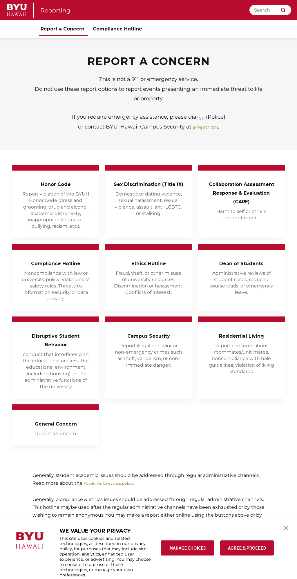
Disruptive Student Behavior (55, 348)
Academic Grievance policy (115, 492)
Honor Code (56, 183)
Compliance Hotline (56, 267)
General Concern (55, 432)
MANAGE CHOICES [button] (187, 548)
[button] (287, 529)
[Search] (270, 10)
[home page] (17, 10)
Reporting (57, 10)
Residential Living (241, 344)
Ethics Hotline (149, 263)
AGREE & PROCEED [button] (247, 548)
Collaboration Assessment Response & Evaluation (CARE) (241, 196)
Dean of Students (241, 263)
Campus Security (148, 344)
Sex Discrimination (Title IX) (148, 187)
